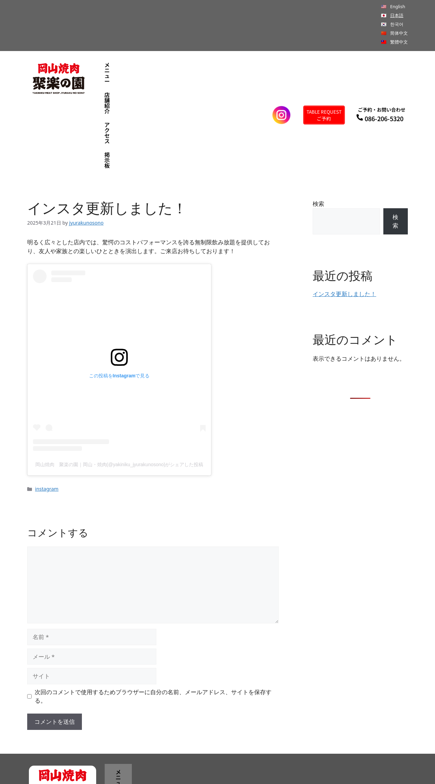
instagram (46, 416)
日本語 (396, 15)
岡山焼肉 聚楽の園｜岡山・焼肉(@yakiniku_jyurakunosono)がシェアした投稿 (119, 392)
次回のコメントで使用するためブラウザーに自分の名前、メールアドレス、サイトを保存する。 (153, 624)
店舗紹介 (165, 79)
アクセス (202, 79)
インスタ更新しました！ (344, 222)
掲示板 (236, 79)
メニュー (128, 79)
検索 (318, 131)
